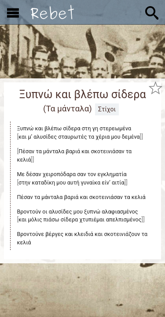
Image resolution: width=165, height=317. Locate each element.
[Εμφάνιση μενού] (13, 12)
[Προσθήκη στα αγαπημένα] (155, 87)
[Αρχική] (52, 12)
